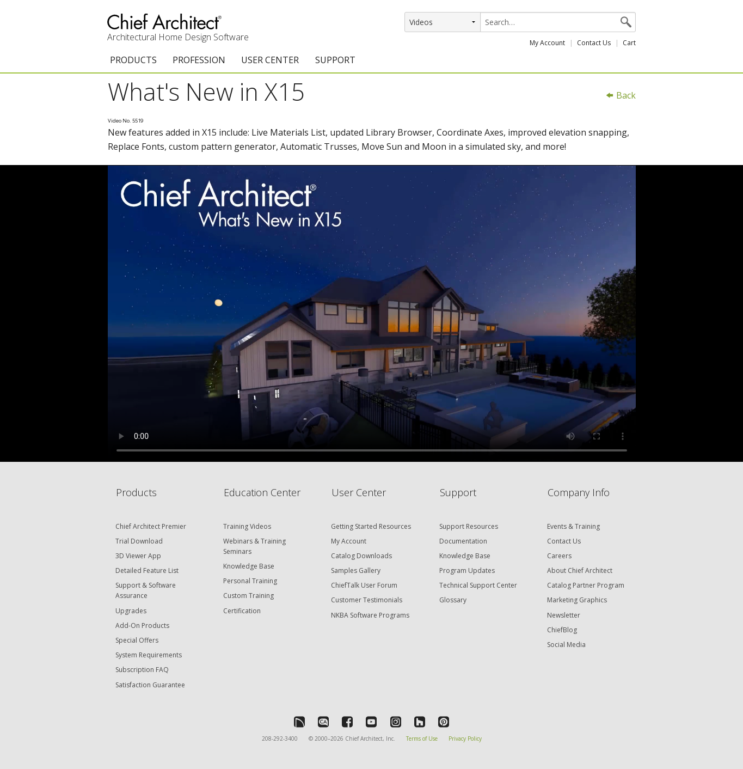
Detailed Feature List (147, 570)
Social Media (566, 644)
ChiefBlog (562, 629)
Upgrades (130, 610)
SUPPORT (335, 60)
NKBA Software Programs (370, 615)
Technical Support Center (478, 585)
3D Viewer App (138, 555)
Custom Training (248, 595)
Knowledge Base (248, 566)
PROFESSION (199, 60)
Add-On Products (142, 625)
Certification (242, 610)
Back (620, 95)
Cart (629, 42)
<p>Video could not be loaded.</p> (372, 313)
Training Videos (247, 526)
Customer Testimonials (366, 600)
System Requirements (148, 655)
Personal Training (250, 580)
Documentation (463, 541)
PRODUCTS (133, 60)
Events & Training (573, 526)
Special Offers (136, 640)
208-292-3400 (280, 738)
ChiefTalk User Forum (364, 585)
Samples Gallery (355, 570)
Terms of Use (422, 738)
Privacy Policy (465, 738)
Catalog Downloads (361, 555)
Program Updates (467, 570)
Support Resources (468, 526)
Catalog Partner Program (585, 585)
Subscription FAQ (142, 669)
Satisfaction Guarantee (150, 684)
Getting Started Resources (371, 526)
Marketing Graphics (577, 600)
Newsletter (563, 615)
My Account (547, 42)
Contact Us (594, 42)
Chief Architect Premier (150, 526)
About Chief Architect (579, 570)
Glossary (452, 600)
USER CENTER (270, 60)
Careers (559, 555)
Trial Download (139, 541)
